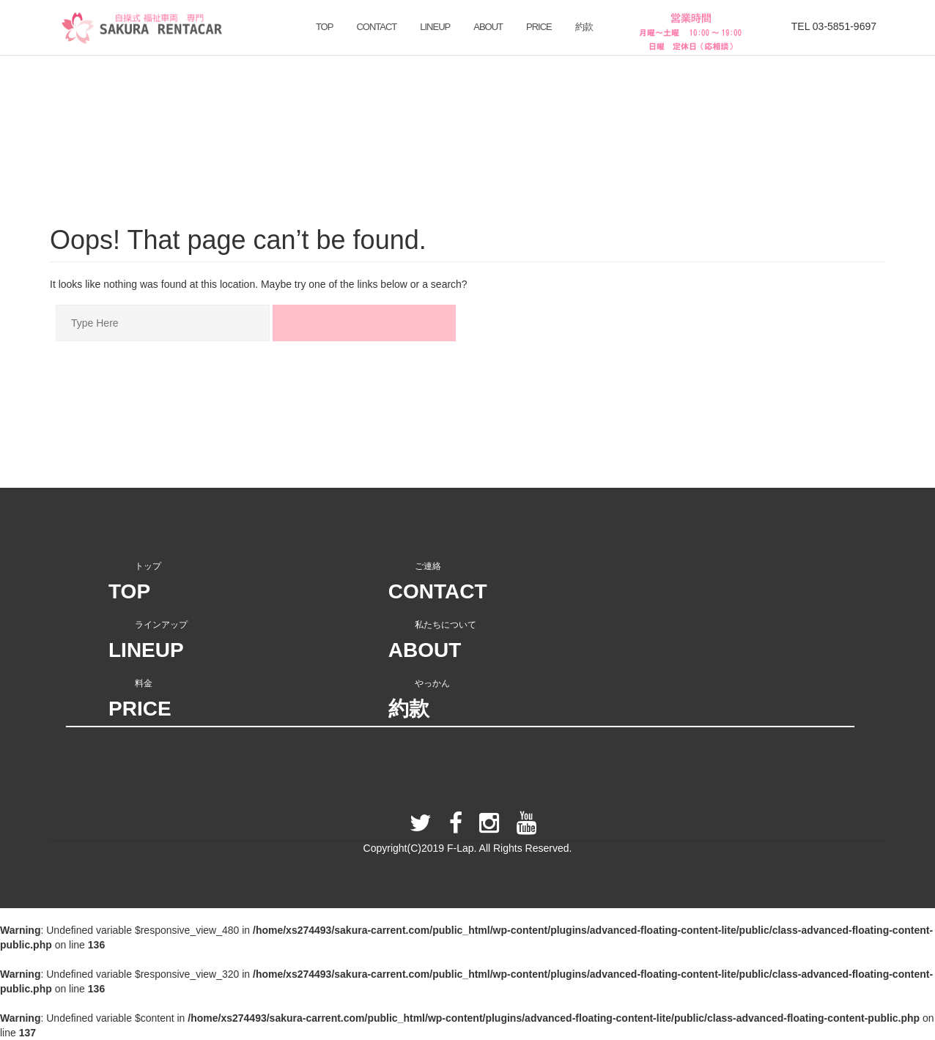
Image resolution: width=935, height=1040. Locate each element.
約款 (584, 26)
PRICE (539, 26)
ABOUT (488, 26)
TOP (324, 26)
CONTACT (376, 26)
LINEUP (435, 26)
